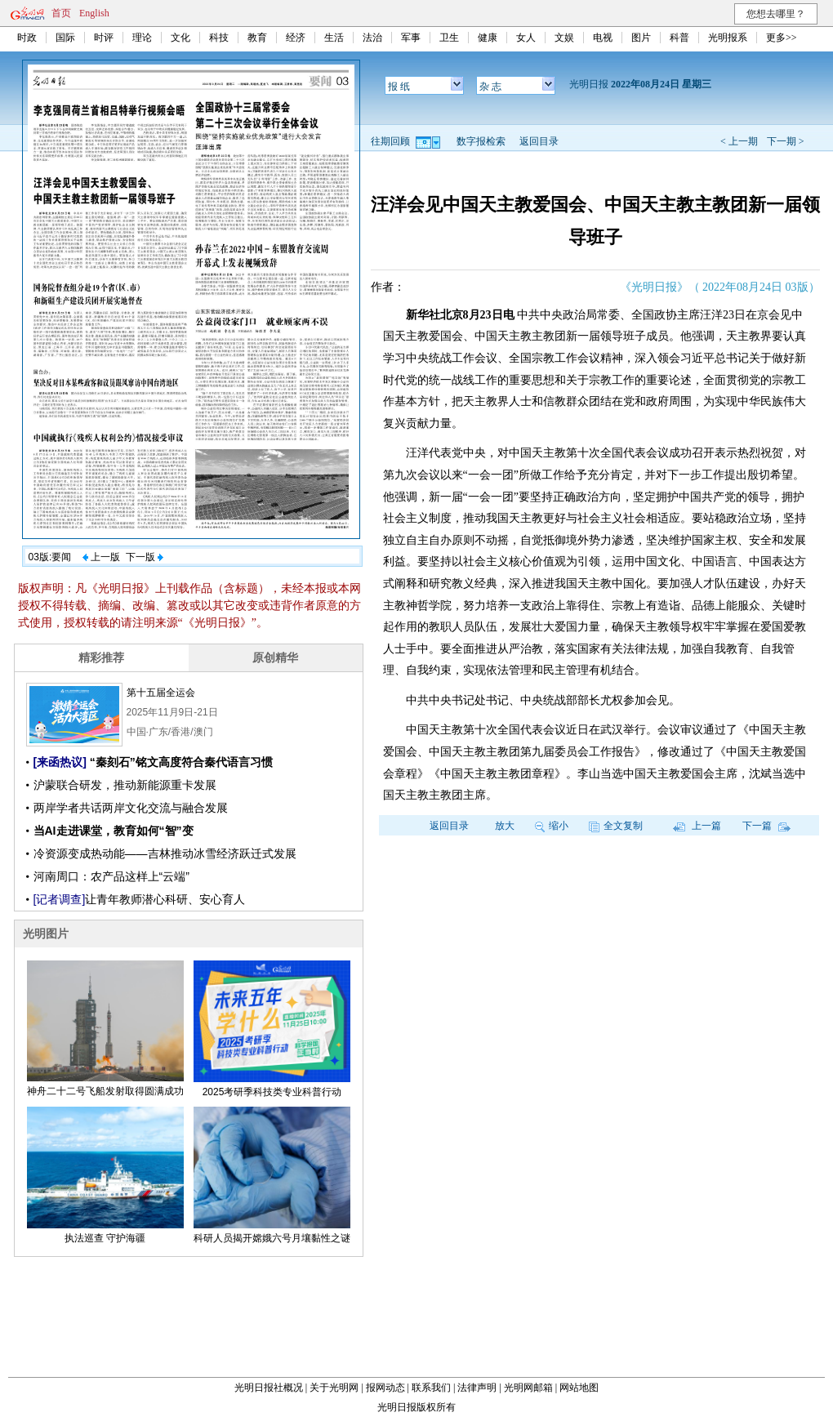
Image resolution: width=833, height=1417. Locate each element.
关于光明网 (334, 1387)
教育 (257, 37)
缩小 (551, 825)
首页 (61, 13)
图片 (641, 37)
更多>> (781, 37)
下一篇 (766, 825)
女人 (526, 37)
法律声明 (477, 1387)
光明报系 (727, 37)
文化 (180, 37)
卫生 (449, 37)
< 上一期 (739, 141)
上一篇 (697, 825)
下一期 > (785, 141)
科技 (219, 37)
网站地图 (579, 1387)
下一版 (144, 557)
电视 (602, 37)
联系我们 (431, 1387)
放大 (504, 825)
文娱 (564, 37)
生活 (334, 37)
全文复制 (616, 825)
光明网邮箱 (528, 1387)
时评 (104, 37)
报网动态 (385, 1387)
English (94, 13)
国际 (65, 37)
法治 (372, 37)
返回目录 (539, 141)
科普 (679, 37)
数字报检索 (481, 141)
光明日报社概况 (268, 1387)
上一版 (101, 557)
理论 (142, 37)
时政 (27, 37)
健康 (487, 37)
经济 (295, 37)
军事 (411, 37)
